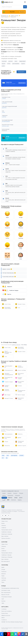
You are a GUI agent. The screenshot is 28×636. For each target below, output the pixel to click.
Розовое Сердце (18, 378)
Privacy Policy (4, 613)
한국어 (20, 497)
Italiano (4, 495)
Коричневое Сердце (19, 398)
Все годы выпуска (5, 592)
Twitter (2, 576)
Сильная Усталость (5, 390)
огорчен (21, 455)
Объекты (3, 525)
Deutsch (15, 493)
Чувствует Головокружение (7, 374)
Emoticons (4, 130)
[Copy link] (22, 634)
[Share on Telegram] (15, 634)
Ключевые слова (5, 590)
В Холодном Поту (6, 438)
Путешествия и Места (6, 552)
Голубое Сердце (7, 382)
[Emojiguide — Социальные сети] (2, 506)
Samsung (3, 578)
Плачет (5, 442)
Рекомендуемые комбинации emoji (10, 588)
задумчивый (22, 61)
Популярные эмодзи (6, 596)
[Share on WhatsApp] (12, 634)
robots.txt (10, 630)
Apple (2, 567)
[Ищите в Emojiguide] (12, 6)
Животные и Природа (6, 557)
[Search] (25, 6)
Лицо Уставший (4, 16)
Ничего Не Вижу (20, 370)
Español (9, 493)
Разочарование (7, 434)
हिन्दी (8, 500)
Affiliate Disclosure (5, 615)
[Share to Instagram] (19, 634)
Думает (18, 438)
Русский (4, 497)
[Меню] (25, 2)
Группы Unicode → (5, 538)
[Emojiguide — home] (7, 2)
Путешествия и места (6, 529)
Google (3, 569)
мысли (3, 63)
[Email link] (26, 634)
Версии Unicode (5, 594)
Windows (3, 573)
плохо (8, 63)
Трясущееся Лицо (19, 374)
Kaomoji (3, 601)
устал (3, 66)
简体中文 (10, 497)
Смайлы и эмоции (14, 15)
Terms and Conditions (6, 611)
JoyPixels (3, 580)
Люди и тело (4, 521)
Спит (17, 308)
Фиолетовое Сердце (19, 382)
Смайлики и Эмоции (6, 555)
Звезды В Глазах (7, 398)
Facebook (3, 571)
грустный (4, 61)
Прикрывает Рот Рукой (7, 378)
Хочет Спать (6, 304)
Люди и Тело (4, 544)
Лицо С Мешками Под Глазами (6, 352)
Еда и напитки (4, 536)
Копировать (21, 71)
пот (3, 457)
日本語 (15, 497)
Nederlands (10, 495)
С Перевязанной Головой (20, 390)
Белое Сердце (20, 395)
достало (11, 61)
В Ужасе (18, 386)
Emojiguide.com (4, 15)
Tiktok (2, 582)
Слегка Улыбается (19, 366)
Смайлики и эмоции (6, 532)
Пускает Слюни (20, 304)
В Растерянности (7, 370)
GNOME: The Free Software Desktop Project (11, 622)
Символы (3, 527)
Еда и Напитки (4, 559)
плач (8, 455)
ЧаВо (2, 603)
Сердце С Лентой (5, 386)
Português (17, 495)
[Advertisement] (14, 325)
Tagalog (19, 500)
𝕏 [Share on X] (5, 634)
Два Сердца (6, 395)
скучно (23, 63)
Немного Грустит (20, 446)
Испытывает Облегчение (6, 308)
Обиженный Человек (19, 442)
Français (21, 493)
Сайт (2, 599)
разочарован (15, 63)
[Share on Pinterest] (8, 634)
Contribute (3, 609)
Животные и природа (6, 534)
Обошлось (6, 446)
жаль (16, 61)
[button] (14, 98)
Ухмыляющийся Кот (7, 366)
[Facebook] (2, 515)
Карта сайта (4, 630)
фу (6, 457)
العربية (3, 500)
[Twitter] (5, 515)
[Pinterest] (8, 515)
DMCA (2, 617)
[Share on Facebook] (1, 634)
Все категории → (5, 561)
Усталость (18, 434)
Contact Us (4, 619)
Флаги (3, 523)
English (4, 493)
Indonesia (13, 500)
